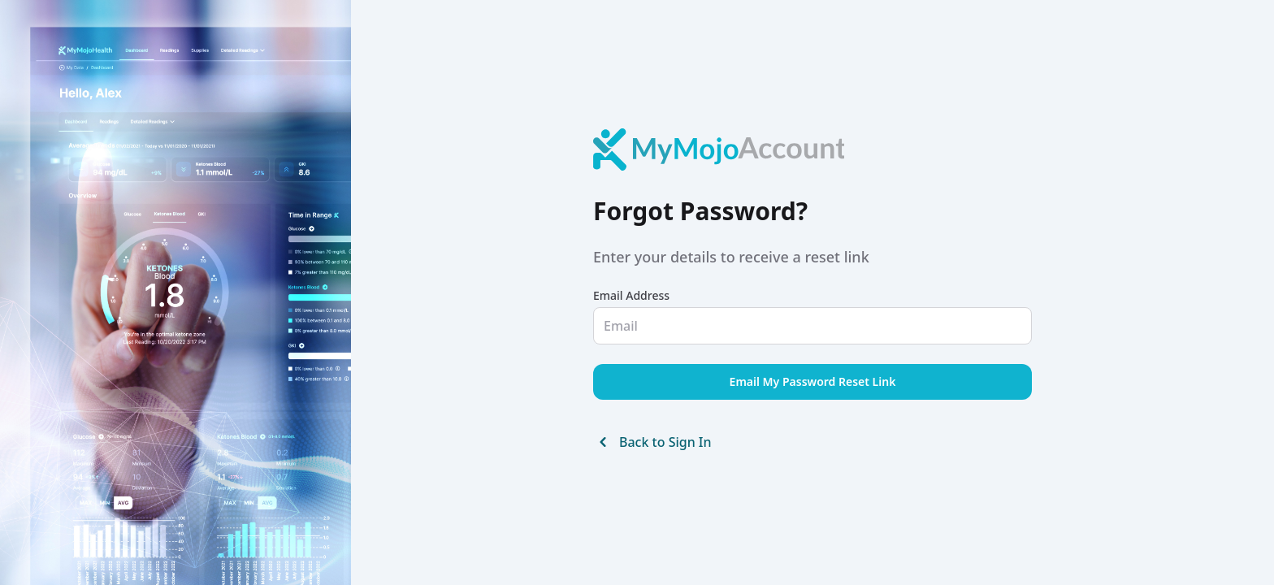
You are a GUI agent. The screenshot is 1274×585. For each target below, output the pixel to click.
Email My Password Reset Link (813, 381)
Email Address (631, 295)
